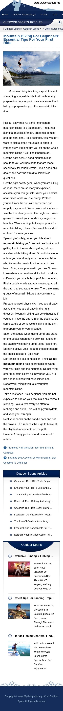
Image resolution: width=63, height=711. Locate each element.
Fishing (44, 14)
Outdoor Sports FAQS (24, 14)
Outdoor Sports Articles (23, 22)
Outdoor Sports (31, 28)
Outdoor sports (13, 28)
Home (5, 14)
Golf (55, 14)
